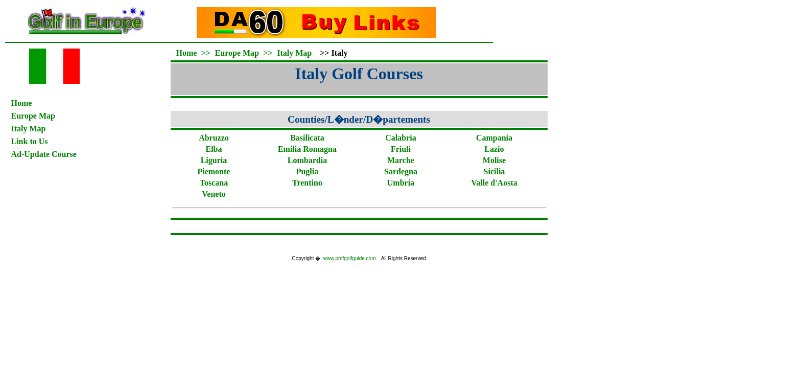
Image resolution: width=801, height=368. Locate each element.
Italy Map (28, 128)
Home (21, 103)
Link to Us (29, 141)
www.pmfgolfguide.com (349, 258)
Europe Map (33, 115)
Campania (494, 137)
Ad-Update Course (44, 154)
